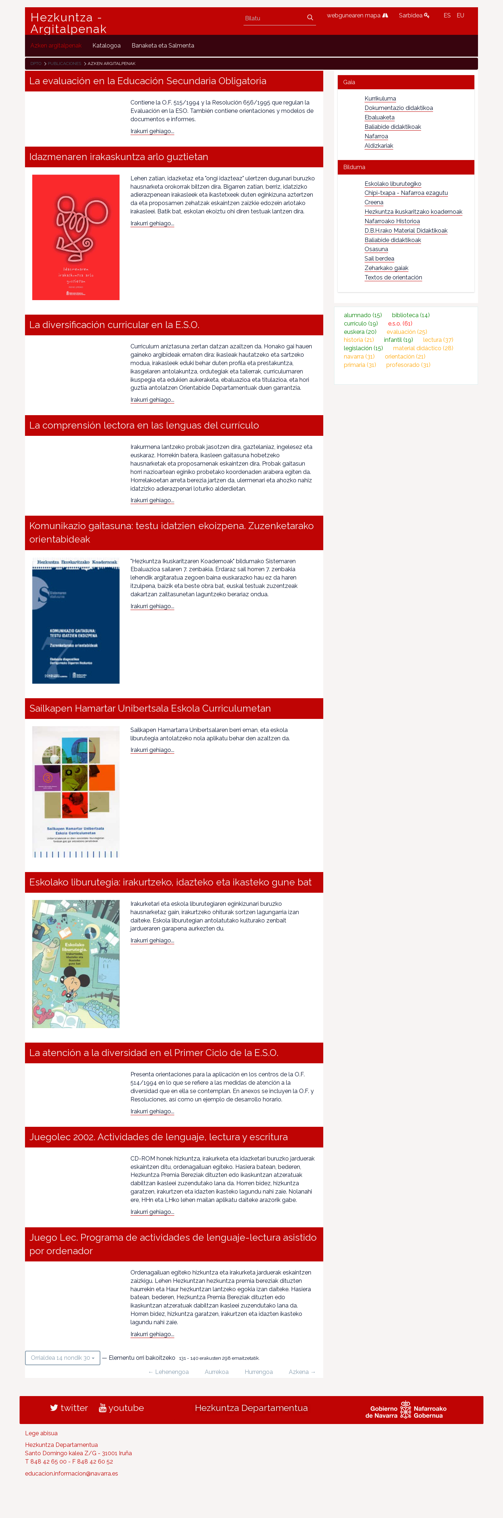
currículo (361, 323)
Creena (374, 202)
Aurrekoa (217, 1371)
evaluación (407, 331)
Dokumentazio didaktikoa (399, 108)
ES (447, 15)
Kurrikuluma (380, 98)
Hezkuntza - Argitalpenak (68, 23)
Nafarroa (376, 136)
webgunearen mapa (357, 15)
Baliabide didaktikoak (393, 126)
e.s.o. (400, 323)
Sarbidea (414, 15)
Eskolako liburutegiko (393, 183)
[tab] (406, 82)
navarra (359, 356)
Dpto (35, 63)
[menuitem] (56, 45)
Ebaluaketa (380, 117)
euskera (360, 331)
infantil (398, 339)
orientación (405, 356)
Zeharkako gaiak (386, 268)
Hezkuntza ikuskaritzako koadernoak (413, 211)
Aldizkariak (379, 145)
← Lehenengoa (168, 1371)
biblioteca (411, 315)
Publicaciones (64, 63)
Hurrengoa (259, 1371)
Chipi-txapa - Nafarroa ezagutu (406, 192)
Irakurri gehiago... (152, 131)
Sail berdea (379, 258)
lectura (438, 339)
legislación (363, 348)
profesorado (408, 364)
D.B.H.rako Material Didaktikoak (406, 230)
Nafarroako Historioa (392, 221)
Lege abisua (41, 1433)
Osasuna (376, 249)
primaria (360, 364)
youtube (121, 1407)
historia (359, 339)
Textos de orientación (393, 277)
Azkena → (302, 1371)
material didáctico (423, 348)
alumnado (363, 315)
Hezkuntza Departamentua (251, 1407)
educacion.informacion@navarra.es (71, 1473)
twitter (69, 1407)
